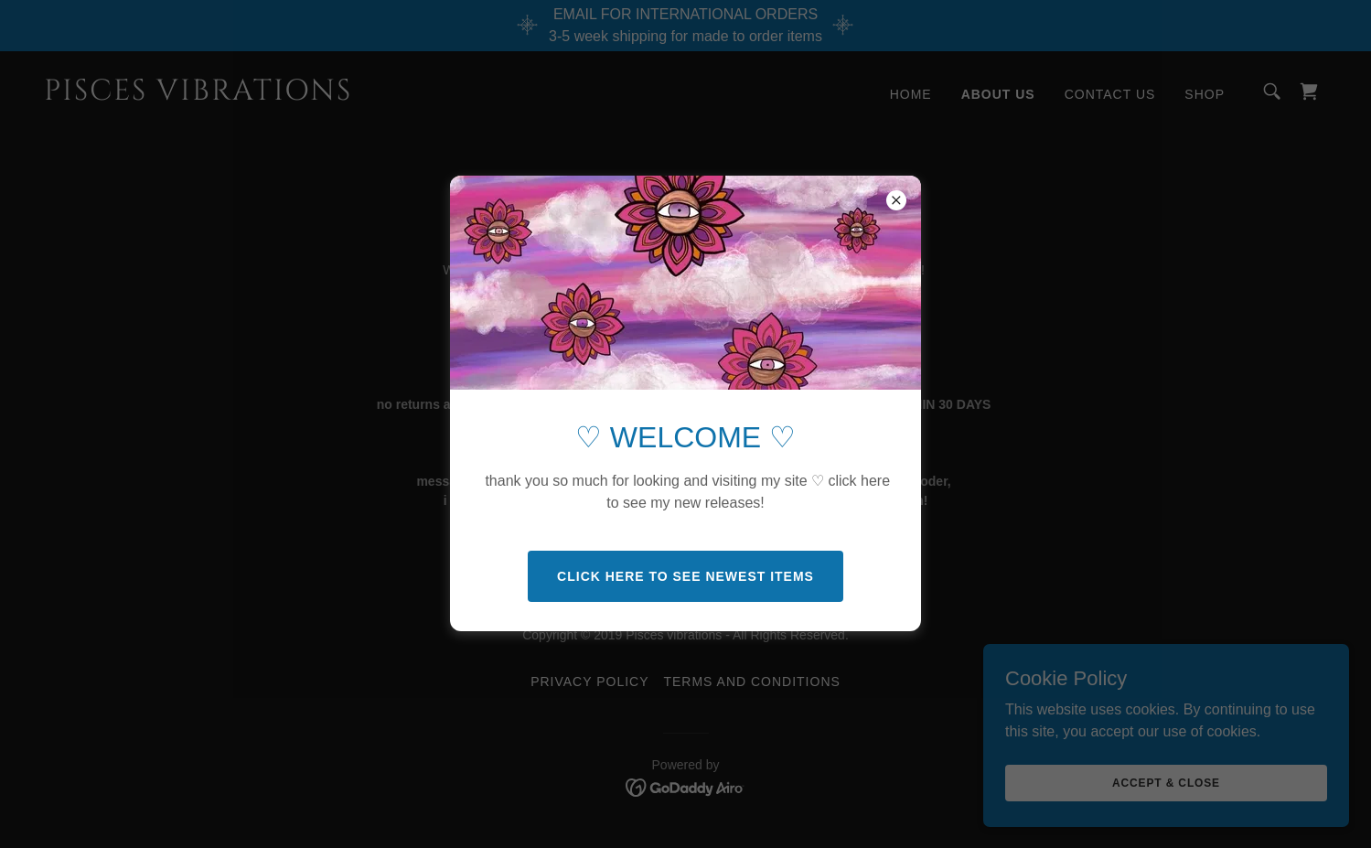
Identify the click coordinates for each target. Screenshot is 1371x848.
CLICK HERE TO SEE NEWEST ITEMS (685, 576)
